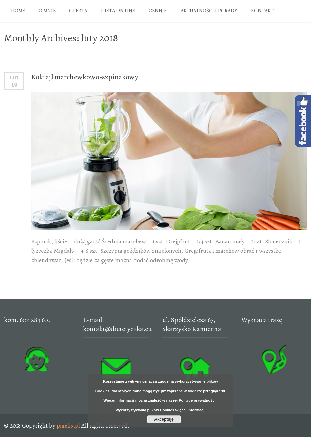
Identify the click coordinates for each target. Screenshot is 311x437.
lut (14, 77)
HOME (18, 10)
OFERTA (78, 10)
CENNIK (158, 10)
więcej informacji (190, 410)
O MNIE (47, 10)
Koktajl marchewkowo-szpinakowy (84, 77)
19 (14, 84)
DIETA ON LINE (118, 10)
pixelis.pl (68, 425)
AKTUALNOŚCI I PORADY (209, 10)
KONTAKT (262, 10)
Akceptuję (163, 419)
